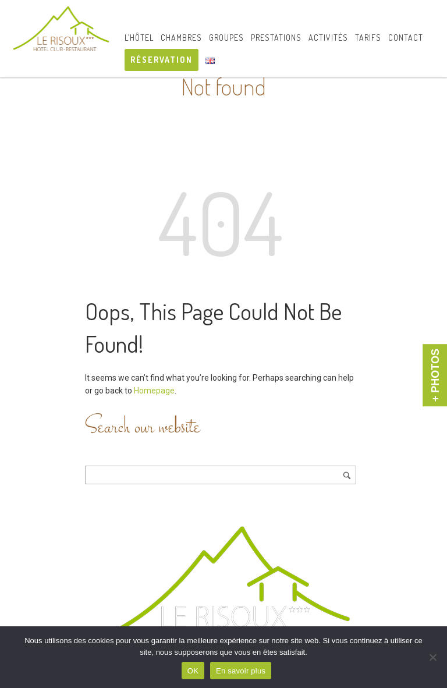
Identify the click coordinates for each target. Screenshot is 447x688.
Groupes (226, 37)
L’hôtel (139, 37)
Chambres (181, 37)
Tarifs (368, 37)
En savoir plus (240, 670)
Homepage (154, 390)
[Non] (432, 657)
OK (192, 670)
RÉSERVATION (161, 60)
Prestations (276, 37)
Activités (328, 37)
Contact (405, 37)
